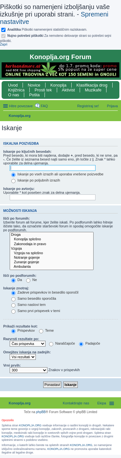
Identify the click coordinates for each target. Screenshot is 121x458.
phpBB (41, 412)
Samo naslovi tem (28, 305)
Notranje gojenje (51, 257)
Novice (34, 85)
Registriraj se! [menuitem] (88, 106)
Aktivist (68, 90)
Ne (31, 280)
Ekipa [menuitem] (101, 403)
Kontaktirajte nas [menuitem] (76, 403)
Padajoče (89, 343)
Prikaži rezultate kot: (20, 326)
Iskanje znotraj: (16, 288)
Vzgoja (51, 248)
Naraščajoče (62, 343)
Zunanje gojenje (51, 262)
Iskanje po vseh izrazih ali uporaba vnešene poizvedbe (57, 174)
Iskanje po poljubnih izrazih (35, 180)
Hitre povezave (21, 106)
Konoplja (58, 85)
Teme (46, 330)
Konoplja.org (20, 116)
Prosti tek (43, 90)
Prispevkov (23, 330)
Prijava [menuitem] (112, 106)
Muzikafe (93, 90)
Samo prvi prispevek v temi (35, 311)
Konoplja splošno (51, 239)
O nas (13, 94)
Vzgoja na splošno (51, 253)
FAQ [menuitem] (44, 106)
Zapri (3, 44)
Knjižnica (16, 90)
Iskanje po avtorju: (19, 189)
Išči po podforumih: (19, 275)
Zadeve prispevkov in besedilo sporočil (44, 292)
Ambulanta (51, 267)
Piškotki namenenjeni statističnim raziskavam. (47, 29)
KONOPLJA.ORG (30, 425)
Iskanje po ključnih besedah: (27, 151)
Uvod (13, 85)
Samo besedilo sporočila (33, 298)
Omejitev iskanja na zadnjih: (27, 352)
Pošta (34, 94)
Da (16, 280)
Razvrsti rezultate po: (21, 339)
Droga (51, 235)
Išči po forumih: (16, 218)
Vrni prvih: (12, 365)
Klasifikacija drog (91, 85)
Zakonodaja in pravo (51, 244)
